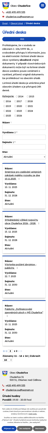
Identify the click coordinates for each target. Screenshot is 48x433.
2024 (30, 110)
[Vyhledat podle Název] (24, 127)
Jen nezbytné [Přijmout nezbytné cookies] (24, 428)
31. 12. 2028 (11, 195)
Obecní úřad (16, 23)
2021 (30, 106)
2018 (30, 101)
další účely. (33, 414)
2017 (19, 101)
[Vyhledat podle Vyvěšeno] (24, 137)
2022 (8, 110)
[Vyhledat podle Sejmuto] (24, 146)
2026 (19, 115)
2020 (19, 106)
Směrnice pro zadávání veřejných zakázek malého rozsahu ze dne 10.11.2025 (23, 175)
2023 (19, 110)
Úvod (5, 23)
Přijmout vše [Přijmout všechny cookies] (9, 428)
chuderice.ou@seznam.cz (20, 16)
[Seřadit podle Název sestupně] (11, 122)
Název (6, 122)
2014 (20, 96)
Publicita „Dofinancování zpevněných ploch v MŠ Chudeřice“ (24, 312)
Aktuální (9, 203)
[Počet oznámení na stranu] (7, 360)
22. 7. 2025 (10, 276)
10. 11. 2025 (11, 187)
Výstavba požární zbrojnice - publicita (20, 266)
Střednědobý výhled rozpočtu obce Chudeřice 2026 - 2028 (22, 221)
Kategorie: (8, 96)
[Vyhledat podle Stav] (24, 156)
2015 (31, 96)
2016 (8, 101)
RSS (32, 39)
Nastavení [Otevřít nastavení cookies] (39, 428)
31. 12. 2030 (11, 284)
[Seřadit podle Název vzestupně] (11, 121)
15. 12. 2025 (11, 231)
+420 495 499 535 (15, 12)
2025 (8, 115)
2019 (8, 106)
